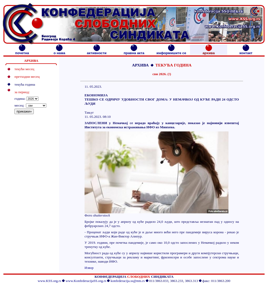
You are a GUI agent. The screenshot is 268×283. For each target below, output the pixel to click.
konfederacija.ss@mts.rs (128, 281)
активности (97, 51)
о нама (59, 51)
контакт (246, 51)
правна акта (134, 51)
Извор (89, 268)
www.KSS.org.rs (49, 281)
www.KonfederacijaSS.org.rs (85, 281)
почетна (22, 51)
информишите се (171, 51)
